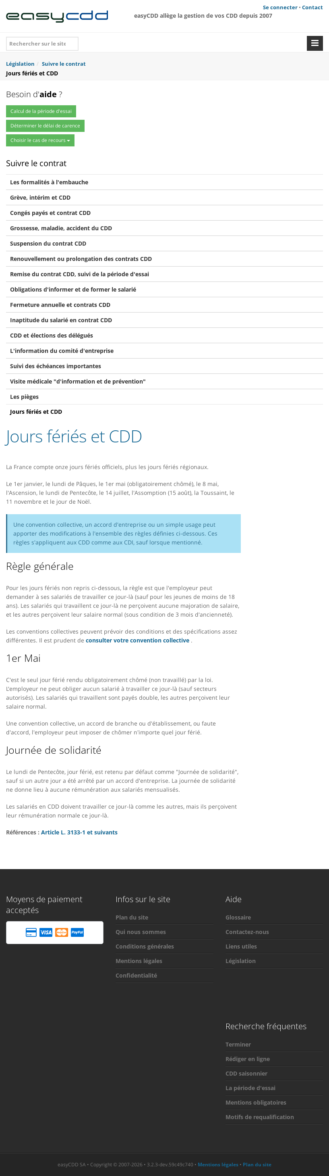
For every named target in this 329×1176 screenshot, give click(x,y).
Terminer (238, 1044)
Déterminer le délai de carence (45, 125)
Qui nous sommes (141, 932)
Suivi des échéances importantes (55, 366)
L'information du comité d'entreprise (62, 350)
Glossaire (238, 917)
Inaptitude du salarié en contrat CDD (61, 320)
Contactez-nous (247, 932)
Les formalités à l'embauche (49, 182)
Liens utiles (241, 946)
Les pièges (24, 396)
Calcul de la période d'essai (41, 111)
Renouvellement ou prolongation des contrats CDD (81, 259)
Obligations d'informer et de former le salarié (73, 289)
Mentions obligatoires (256, 1102)
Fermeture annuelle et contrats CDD (60, 305)
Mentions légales (139, 961)
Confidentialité (136, 975)
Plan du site (132, 917)
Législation (241, 961)
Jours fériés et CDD (36, 411)
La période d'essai (250, 1088)
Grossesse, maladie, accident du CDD (61, 228)
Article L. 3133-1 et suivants (79, 832)
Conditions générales (145, 946)
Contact (312, 7)
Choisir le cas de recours (40, 140)
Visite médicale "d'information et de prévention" (78, 381)
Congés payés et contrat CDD (50, 213)
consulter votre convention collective (137, 640)
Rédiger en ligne (248, 1059)
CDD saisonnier (246, 1073)
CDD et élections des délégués (51, 335)
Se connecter (280, 7)
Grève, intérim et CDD (40, 197)
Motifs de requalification (260, 1117)
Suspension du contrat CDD (48, 243)
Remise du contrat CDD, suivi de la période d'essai (79, 274)
